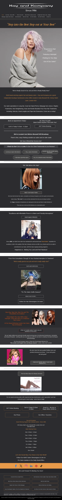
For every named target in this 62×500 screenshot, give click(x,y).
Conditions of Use (16, 498)
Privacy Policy (8, 498)
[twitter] (21, 466)
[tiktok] (41, 466)
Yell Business (22, 498)
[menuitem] (3, 14)
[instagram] (26, 466)
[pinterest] (36, 466)
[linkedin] (31, 466)
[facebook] (16, 466)
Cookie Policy (12, 498)
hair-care (53, 350)
